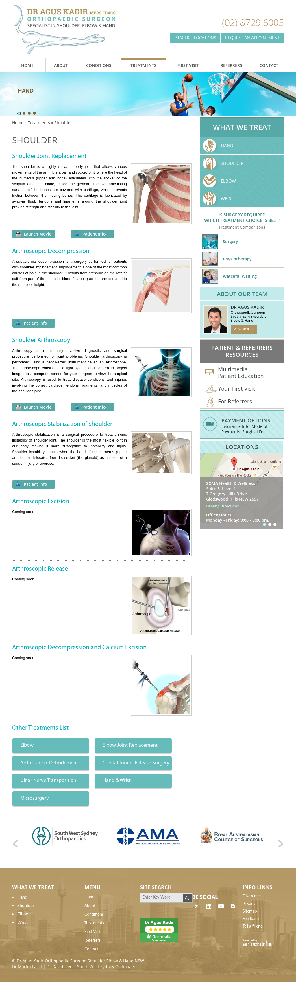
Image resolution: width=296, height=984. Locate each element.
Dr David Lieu (60, 966)
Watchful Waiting (240, 276)
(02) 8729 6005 (253, 22)
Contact (269, 65)
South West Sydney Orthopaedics (109, 966)
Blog (233, 906)
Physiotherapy (237, 259)
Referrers (231, 65)
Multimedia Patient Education (234, 372)
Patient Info (94, 234)
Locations (241, 447)
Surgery (230, 241)
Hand (227, 145)
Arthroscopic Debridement (49, 763)
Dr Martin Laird (27, 966)
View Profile (244, 329)
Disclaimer (252, 895)
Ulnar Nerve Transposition (48, 780)
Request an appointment (252, 37)
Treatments (143, 65)
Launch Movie (37, 234)
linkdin (208, 906)
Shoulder (232, 163)
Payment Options (245, 420)
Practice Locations (195, 37)
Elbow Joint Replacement (130, 745)
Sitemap (250, 910)
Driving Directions (222, 506)
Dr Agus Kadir (247, 307)
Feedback (251, 918)
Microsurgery (34, 798)
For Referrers (228, 402)
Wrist (227, 198)
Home (27, 65)
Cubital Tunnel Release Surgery (136, 763)
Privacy (249, 903)
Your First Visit (230, 389)
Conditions (98, 65)
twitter (196, 906)
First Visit (188, 65)
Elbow (27, 745)
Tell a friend (253, 926)
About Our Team (242, 294)
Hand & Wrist (117, 780)
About (61, 65)
